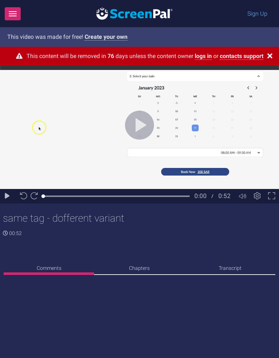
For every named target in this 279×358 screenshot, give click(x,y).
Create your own (106, 36)
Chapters (139, 268)
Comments (49, 268)
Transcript (230, 268)
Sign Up (257, 13)
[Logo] (134, 13)
